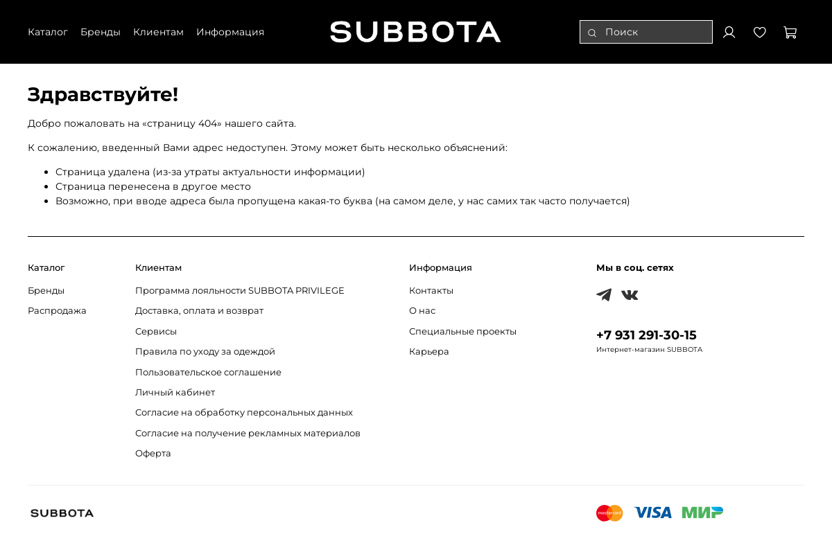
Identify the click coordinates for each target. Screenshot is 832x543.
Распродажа (57, 310)
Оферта (153, 453)
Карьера (429, 351)
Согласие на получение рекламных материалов (248, 433)
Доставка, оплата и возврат (199, 310)
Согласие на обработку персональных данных (244, 412)
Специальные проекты (463, 331)
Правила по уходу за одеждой (205, 351)
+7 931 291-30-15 (646, 335)
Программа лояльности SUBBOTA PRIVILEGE (240, 290)
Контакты (431, 290)
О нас (422, 310)
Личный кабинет (175, 392)
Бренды (46, 290)
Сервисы (156, 331)
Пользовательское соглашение (208, 372)
